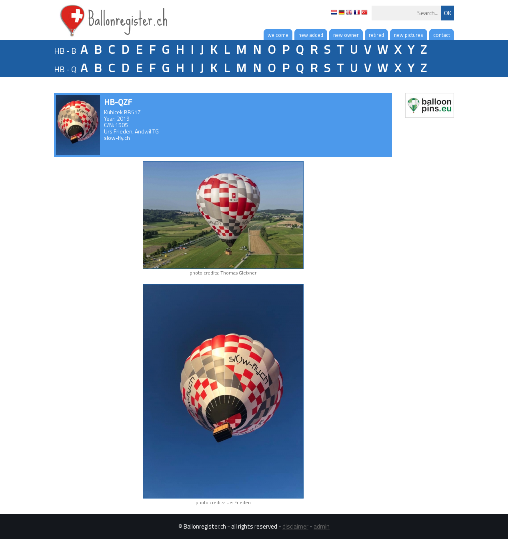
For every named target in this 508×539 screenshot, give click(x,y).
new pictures (408, 35)
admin (322, 526)
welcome (278, 35)
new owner (346, 35)
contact (441, 35)
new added (310, 35)
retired (376, 35)
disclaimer (295, 526)
